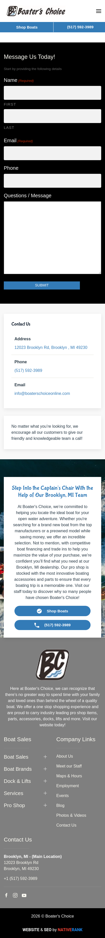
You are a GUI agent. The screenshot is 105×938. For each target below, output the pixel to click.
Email (18, 141)
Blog (60, 805)
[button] (98, 11)
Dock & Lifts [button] (17, 781)
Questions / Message (27, 195)
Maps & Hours (69, 776)
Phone (11, 168)
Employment (67, 786)
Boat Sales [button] (16, 757)
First (10, 104)
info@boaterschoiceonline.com (42, 393)
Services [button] (13, 793)
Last (9, 127)
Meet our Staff (69, 766)
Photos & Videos (71, 815)
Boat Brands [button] (18, 769)
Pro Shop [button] (14, 805)
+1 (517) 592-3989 (20, 878)
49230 (50, 347)
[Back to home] (36, 11)
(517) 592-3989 (28, 370)
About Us (64, 756)
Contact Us (66, 825)
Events (62, 795)
